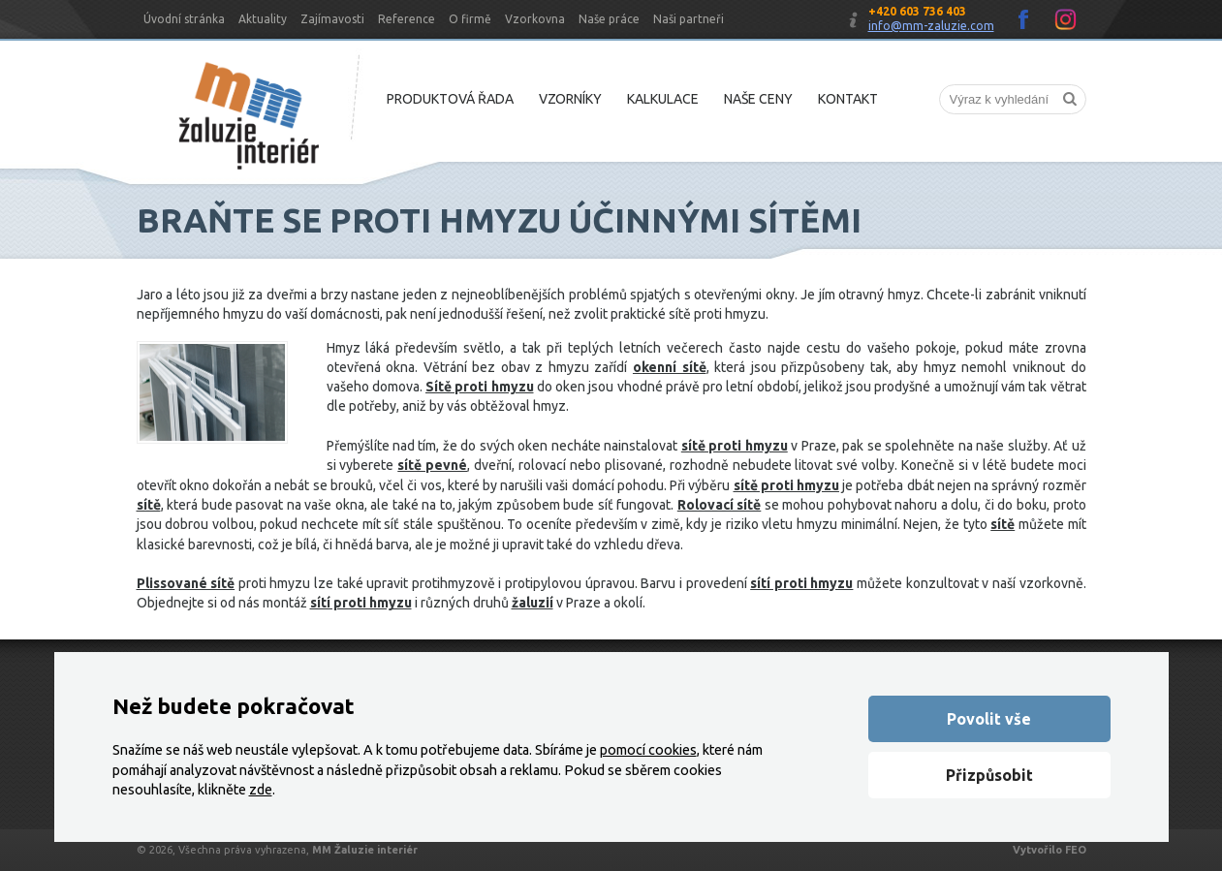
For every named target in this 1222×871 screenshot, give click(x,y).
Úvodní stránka (184, 19)
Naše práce (609, 19)
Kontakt (848, 99)
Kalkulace (663, 99)
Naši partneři (688, 19)
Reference (406, 19)
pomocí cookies (648, 750)
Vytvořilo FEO (1049, 849)
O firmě (470, 19)
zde (260, 789)
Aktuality (262, 19)
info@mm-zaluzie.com (931, 25)
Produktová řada (450, 99)
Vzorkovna (535, 19)
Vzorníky (570, 99)
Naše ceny (758, 99)
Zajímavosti (332, 19)
